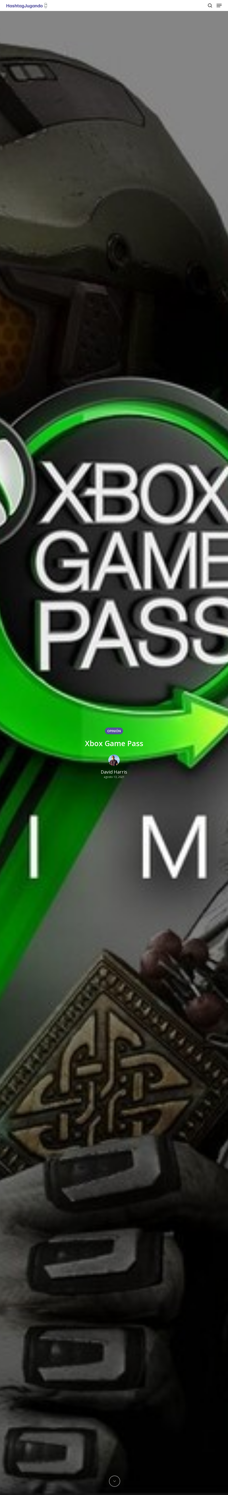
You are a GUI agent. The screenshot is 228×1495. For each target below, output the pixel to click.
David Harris (114, 771)
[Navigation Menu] (219, 5)
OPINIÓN (114, 731)
